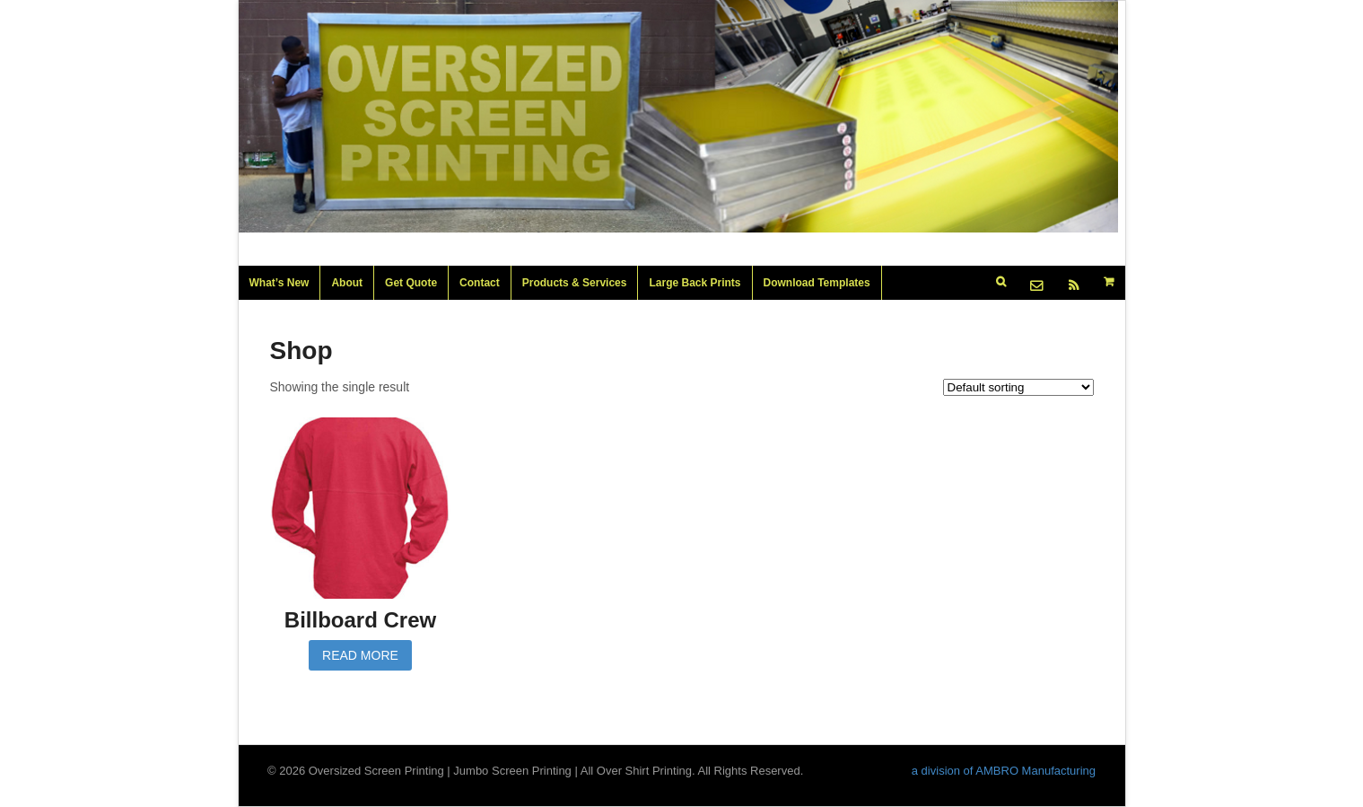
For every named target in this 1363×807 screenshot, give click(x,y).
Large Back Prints (694, 282)
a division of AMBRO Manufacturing (1004, 770)
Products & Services (574, 282)
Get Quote (411, 282)
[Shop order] (1018, 387)
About (347, 282)
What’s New (279, 282)
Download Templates (817, 282)
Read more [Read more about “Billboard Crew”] (360, 655)
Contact (479, 282)
